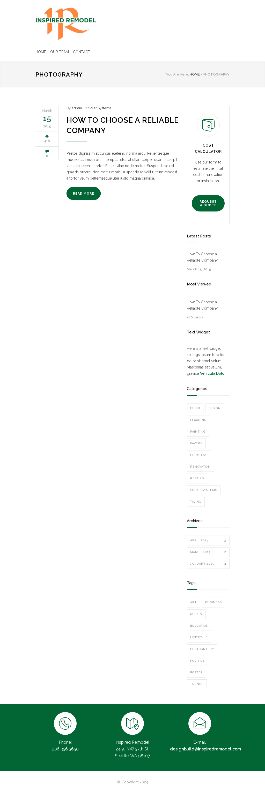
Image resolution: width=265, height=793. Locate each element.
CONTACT (81, 52)
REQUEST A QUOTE (208, 203)
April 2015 (208, 540)
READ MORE (83, 193)
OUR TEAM (59, 52)
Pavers (196, 443)
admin (76, 108)
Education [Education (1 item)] (199, 625)
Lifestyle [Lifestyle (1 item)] (199, 637)
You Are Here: (177, 74)
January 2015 (208, 564)
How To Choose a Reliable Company (202, 257)
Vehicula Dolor (213, 373)
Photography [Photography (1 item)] (202, 649)
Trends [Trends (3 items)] (196, 684)
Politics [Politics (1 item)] (197, 660)
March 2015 (208, 552)
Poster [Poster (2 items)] (196, 672)
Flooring (198, 420)
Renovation (200, 466)
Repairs (197, 478)
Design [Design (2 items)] (196, 614)
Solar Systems (99, 108)
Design (215, 408)
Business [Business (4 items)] (213, 602)
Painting (198, 431)
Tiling (195, 501)
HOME (40, 52)
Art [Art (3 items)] (193, 602)
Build (195, 408)
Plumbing (199, 455)
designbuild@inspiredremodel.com (205, 749)
